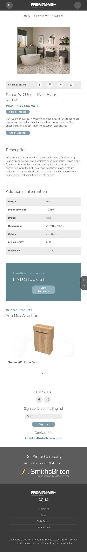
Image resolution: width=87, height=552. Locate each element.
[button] (42, 373)
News (43, 515)
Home (27, 15)
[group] (43, 345)
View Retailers (43, 290)
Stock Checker (17, 132)
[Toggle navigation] (77, 5)
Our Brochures (43, 527)
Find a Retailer (17, 111)
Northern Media (63, 543)
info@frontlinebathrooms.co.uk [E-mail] (43, 438)
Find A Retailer (43, 521)
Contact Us (43, 509)
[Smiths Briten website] (43, 473)
